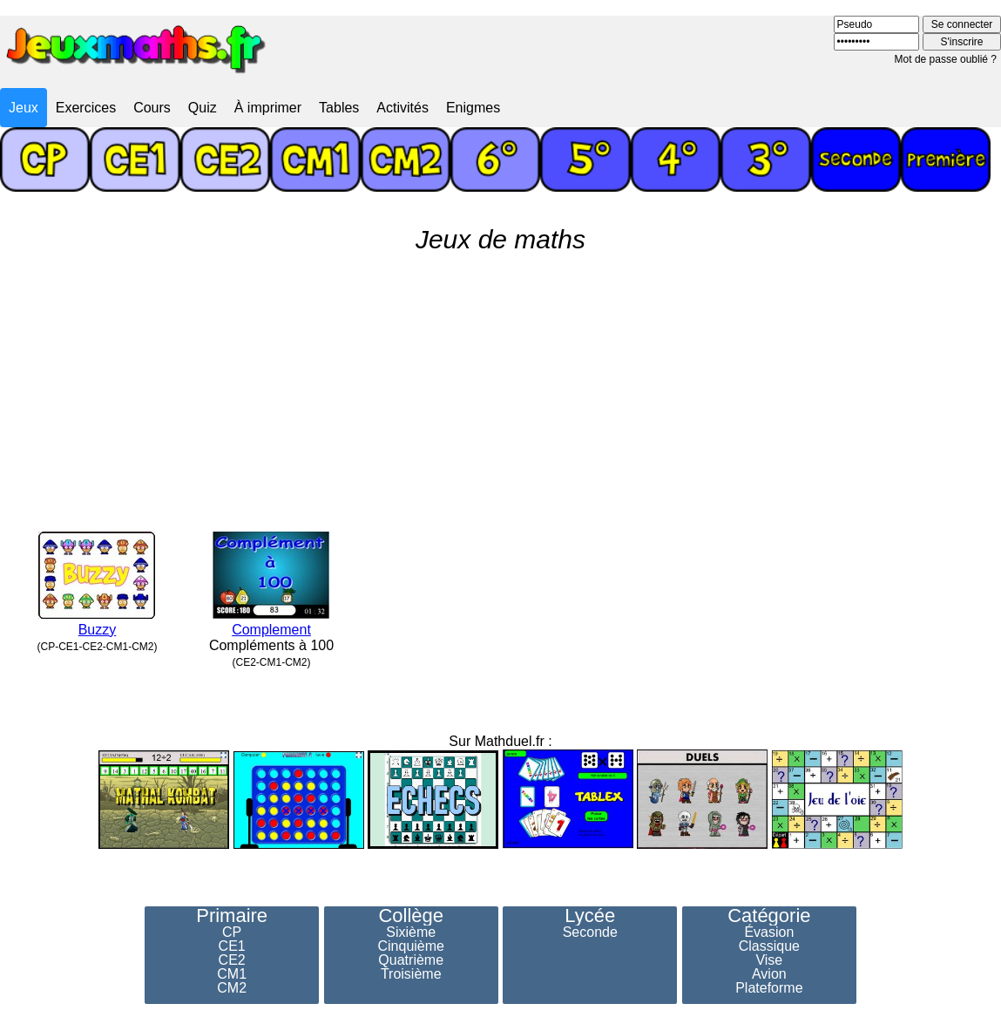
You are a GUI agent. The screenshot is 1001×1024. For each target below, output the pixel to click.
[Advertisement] (500, 385)
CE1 (232, 946)
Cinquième (410, 946)
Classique (769, 946)
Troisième (411, 974)
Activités (402, 107)
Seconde (590, 932)
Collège (410, 916)
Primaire (231, 916)
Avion (769, 974)
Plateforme (768, 988)
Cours (152, 107)
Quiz (202, 107)
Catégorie (768, 916)
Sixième (411, 932)
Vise (768, 960)
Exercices (86, 107)
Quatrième (410, 960)
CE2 (232, 960)
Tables (339, 107)
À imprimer (267, 107)
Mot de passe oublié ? (946, 59)
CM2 (232, 988)
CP (231, 932)
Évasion (769, 932)
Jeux (23, 107)
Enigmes (473, 107)
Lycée (590, 916)
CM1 (232, 974)
